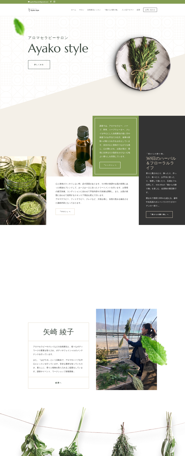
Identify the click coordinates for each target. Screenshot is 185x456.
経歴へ (58, 383)
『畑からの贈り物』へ (159, 214)
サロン (81, 10)
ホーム (73, 10)
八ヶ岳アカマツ (128, 10)
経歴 (138, 10)
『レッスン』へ (110, 165)
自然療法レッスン (94, 10)
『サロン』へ (65, 211)
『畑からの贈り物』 (111, 10)
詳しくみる (39, 65)
